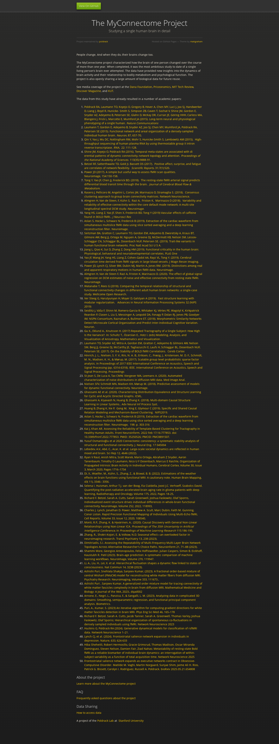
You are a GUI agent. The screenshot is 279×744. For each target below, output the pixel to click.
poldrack (103, 41)
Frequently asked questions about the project (106, 698)
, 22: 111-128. (125, 147)
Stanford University (131, 720)
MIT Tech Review (182, 87)
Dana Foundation (141, 87)
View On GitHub (88, 6)
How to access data (89, 713)
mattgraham (196, 41)
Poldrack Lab (105, 720)
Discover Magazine (89, 91)
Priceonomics (162, 87)
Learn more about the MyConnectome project (106, 683)
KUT (110, 91)
